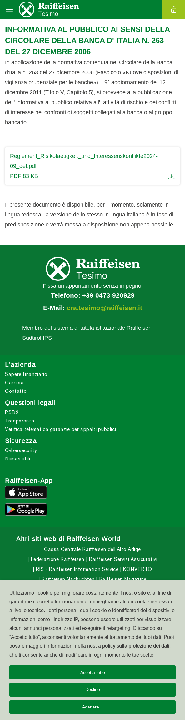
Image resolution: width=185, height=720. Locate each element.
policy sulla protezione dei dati (135, 646)
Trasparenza (20, 421)
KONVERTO (137, 569)
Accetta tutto (92, 672)
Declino (92, 689)
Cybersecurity (21, 450)
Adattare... (92, 706)
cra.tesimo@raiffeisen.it (104, 308)
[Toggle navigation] (9, 9)
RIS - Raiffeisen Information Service (76, 569)
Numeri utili (17, 459)
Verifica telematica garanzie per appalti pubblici (60, 429)
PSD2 (12, 412)
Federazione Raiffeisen (56, 559)
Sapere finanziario (26, 374)
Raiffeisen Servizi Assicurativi (122, 559)
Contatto (16, 391)
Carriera (14, 383)
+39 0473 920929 (108, 295)
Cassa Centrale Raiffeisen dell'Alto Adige (92, 549)
